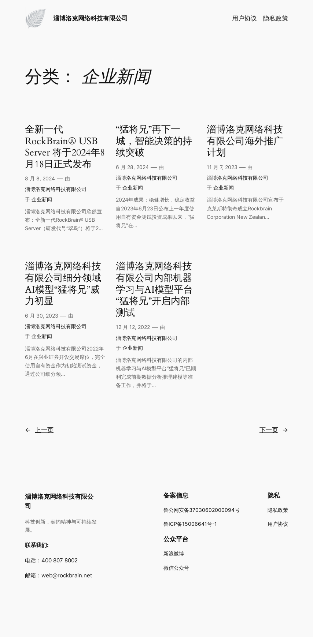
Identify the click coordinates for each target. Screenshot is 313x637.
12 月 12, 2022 (133, 327)
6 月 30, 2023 (41, 315)
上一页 (39, 430)
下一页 (273, 430)
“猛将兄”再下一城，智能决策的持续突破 (154, 141)
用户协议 (244, 18)
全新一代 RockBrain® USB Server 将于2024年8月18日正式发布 (65, 147)
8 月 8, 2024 (40, 178)
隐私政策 (275, 18)
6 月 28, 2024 (132, 167)
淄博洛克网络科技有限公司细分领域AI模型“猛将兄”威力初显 (63, 284)
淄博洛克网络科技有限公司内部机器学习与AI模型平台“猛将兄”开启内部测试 (154, 290)
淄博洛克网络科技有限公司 (90, 18)
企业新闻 (42, 199)
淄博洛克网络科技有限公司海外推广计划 (245, 141)
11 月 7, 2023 (222, 167)
